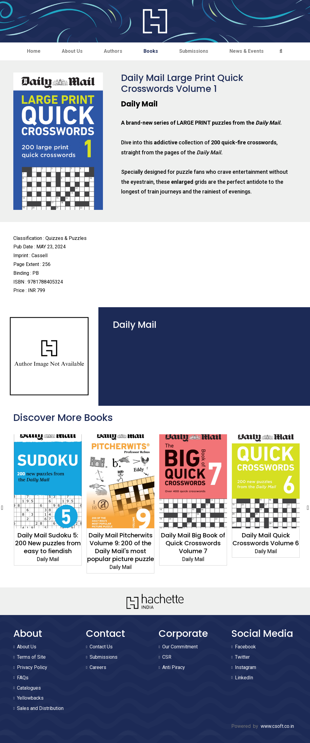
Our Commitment (180, 647)
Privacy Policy (32, 667)
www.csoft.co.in (277, 726)
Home (34, 51)
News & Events (246, 51)
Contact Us (101, 647)
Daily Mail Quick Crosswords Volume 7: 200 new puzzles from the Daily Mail (46, 547)
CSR (166, 657)
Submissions (193, 51)
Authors (113, 51)
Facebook (245, 647)
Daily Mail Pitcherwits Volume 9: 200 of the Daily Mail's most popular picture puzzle (191, 547)
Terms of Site (31, 657)
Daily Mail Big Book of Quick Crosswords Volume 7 (264, 543)
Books (150, 51)
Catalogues (29, 688)
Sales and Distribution (40, 708)
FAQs (22, 678)
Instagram (245, 667)
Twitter (242, 657)
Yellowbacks (30, 698)
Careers (98, 667)
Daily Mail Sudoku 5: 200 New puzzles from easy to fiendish (119, 543)
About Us (72, 51)
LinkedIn (244, 678)
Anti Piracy (173, 667)
